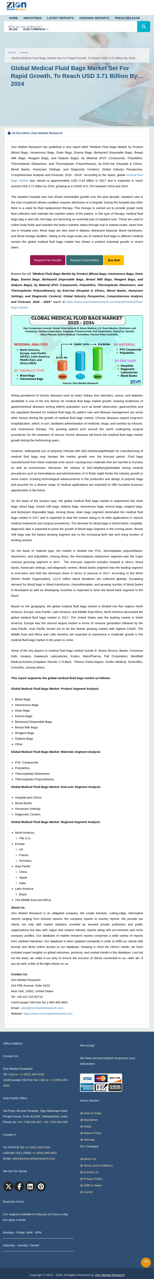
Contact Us (89, 1172)
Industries (32, 18)
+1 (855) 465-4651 (44, 1153)
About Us (88, 1159)
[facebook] (19, 1186)
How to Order (90, 1113)
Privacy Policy (91, 1178)
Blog (13, 29)
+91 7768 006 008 (55, 1122)
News (24, 52)
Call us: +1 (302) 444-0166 (26, 1074)
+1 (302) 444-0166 (37, 1147)
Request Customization (84, 260)
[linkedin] (30, 1186)
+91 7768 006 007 (29, 1122)
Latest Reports (60, 18)
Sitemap (87, 1139)
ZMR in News (91, 1185)
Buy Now (114, 260)
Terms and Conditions (96, 1165)
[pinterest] (41, 1186)
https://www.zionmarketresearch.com (48, 1013)
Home (13, 18)
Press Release (127, 18)
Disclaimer (89, 1119)
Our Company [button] (36, 29)
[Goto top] (146, 1262)
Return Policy (90, 1133)
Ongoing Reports (94, 18)
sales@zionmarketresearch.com (41, 1008)
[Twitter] (8, 1186)
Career (86, 1192)
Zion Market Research (110, 1275)
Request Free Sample (47, 260)
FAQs (85, 1126)
